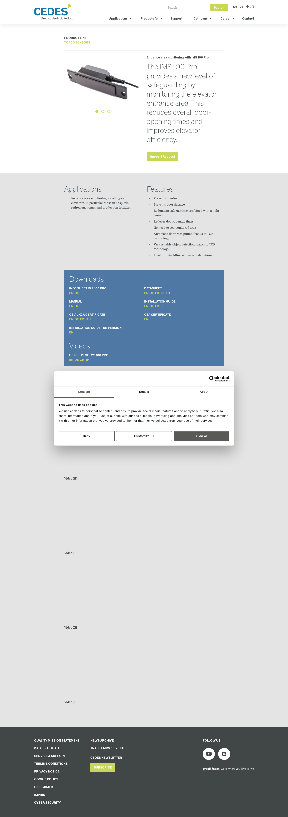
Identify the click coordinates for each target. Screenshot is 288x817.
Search (219, 8)
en (71, 293)
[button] (102, 767)
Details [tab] (144, 391)
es (162, 293)
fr (157, 293)
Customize (144, 436)
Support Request (162, 157)
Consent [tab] (84, 391)
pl (91, 319)
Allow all (201, 436)
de (77, 293)
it (86, 319)
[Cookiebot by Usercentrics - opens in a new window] (212, 379)
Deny (86, 436)
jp (87, 360)
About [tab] (204, 391)
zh (168, 293)
